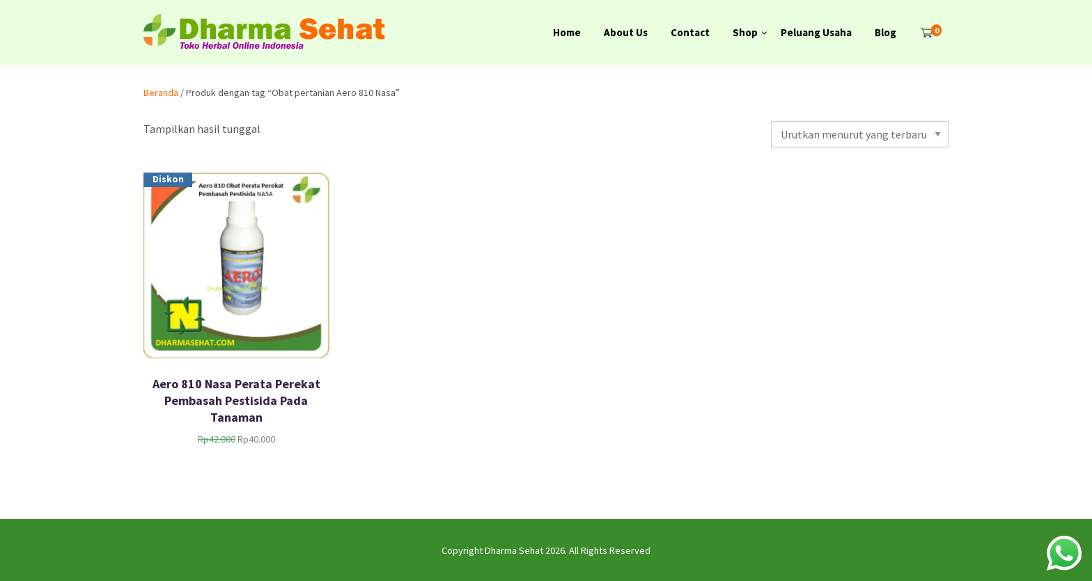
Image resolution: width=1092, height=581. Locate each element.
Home (567, 32)
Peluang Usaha (816, 32)
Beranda (160, 92)
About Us (626, 32)
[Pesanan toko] (860, 134)
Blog (885, 32)
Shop (745, 32)
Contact (690, 32)
